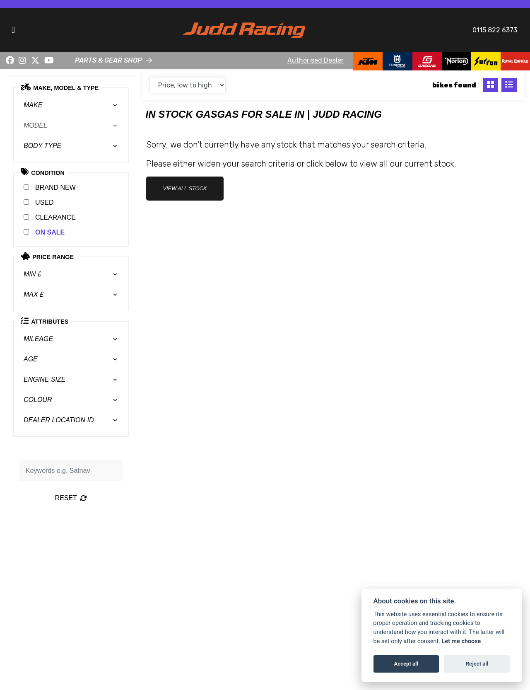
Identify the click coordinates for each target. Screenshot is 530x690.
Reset (71, 497)
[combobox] (71, 105)
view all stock (185, 188)
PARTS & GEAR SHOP (108, 60)
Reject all (477, 664)
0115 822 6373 (494, 30)
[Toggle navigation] (13, 30)
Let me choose (461, 641)
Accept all (406, 664)
